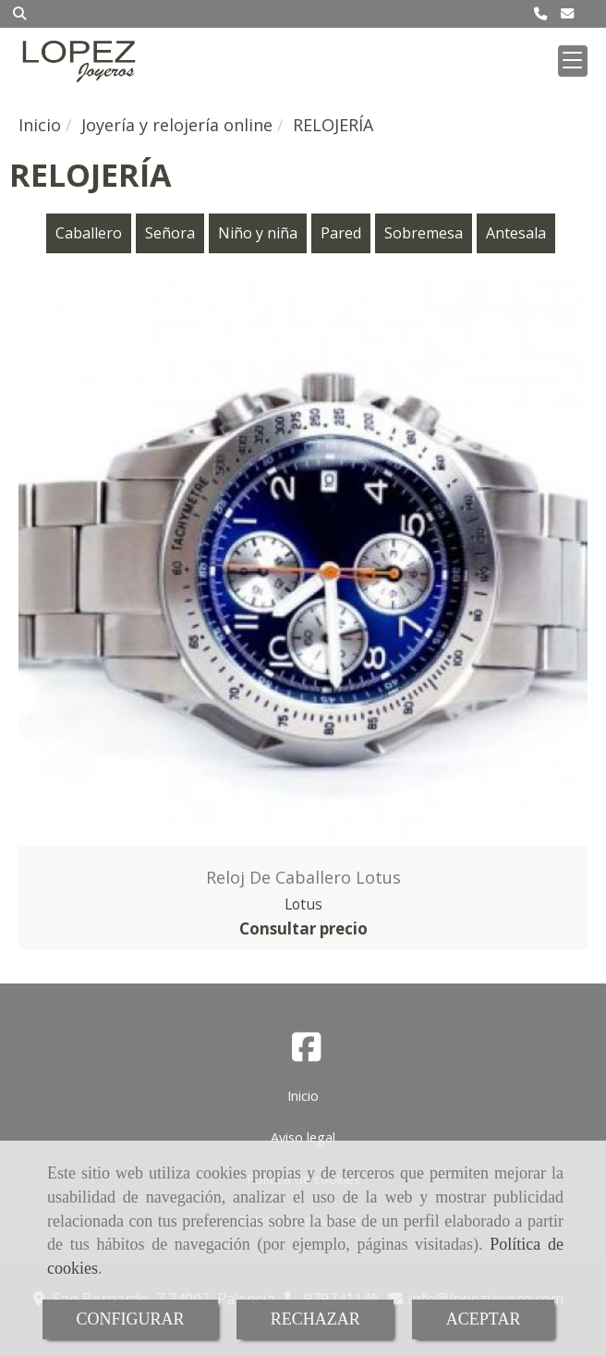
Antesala (516, 233)
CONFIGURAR (131, 1319)
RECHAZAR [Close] (315, 1319)
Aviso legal (303, 1137)
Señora (170, 233)
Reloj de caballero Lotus (303, 877)
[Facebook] (306, 1053)
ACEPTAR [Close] (483, 1319)
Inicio (303, 1096)
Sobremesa (423, 233)
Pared (341, 233)
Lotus (303, 904)
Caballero (88, 233)
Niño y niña (257, 233)
